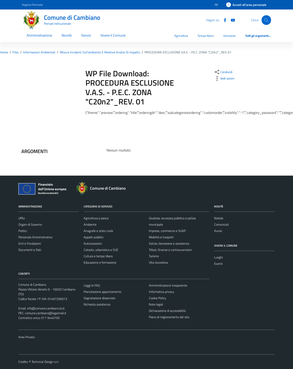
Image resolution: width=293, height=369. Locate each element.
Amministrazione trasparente (168, 285)
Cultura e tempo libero (98, 256)
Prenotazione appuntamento (102, 291)
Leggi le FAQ (92, 285)
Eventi (218, 263)
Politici (22, 230)
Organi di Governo (30, 224)
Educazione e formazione (100, 262)
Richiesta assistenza (97, 304)
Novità (67, 35)
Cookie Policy (157, 298)
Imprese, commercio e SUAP (167, 230)
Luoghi (218, 257)
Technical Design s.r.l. (45, 361)
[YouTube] (231, 19)
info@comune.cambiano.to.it (46, 308)
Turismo (154, 256)
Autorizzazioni (93, 243)
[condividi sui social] (223, 72)
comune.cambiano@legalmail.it (45, 313)
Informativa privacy (161, 291)
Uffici (21, 218)
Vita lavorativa (158, 262)
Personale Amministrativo (35, 237)
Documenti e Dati (29, 249)
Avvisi (218, 230)
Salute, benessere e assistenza (169, 243)
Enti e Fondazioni (29, 243)
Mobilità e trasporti (161, 237)
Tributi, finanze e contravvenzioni (170, 249)
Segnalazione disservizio (99, 298)
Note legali (156, 304)
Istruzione (229, 35)
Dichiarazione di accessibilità (167, 310)
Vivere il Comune (113, 35)
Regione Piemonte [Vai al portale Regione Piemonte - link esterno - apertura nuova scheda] (32, 5)
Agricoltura (181, 35)
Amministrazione (39, 35)
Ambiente (90, 224)
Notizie (218, 218)
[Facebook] (223, 19)
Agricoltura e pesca (96, 218)
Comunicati (221, 224)
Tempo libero (206, 35)
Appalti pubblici (93, 237)
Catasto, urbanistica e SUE (101, 249)
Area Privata (26, 337)
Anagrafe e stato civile (98, 230)
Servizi (86, 35)
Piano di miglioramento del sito (169, 317)
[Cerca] (266, 20)
